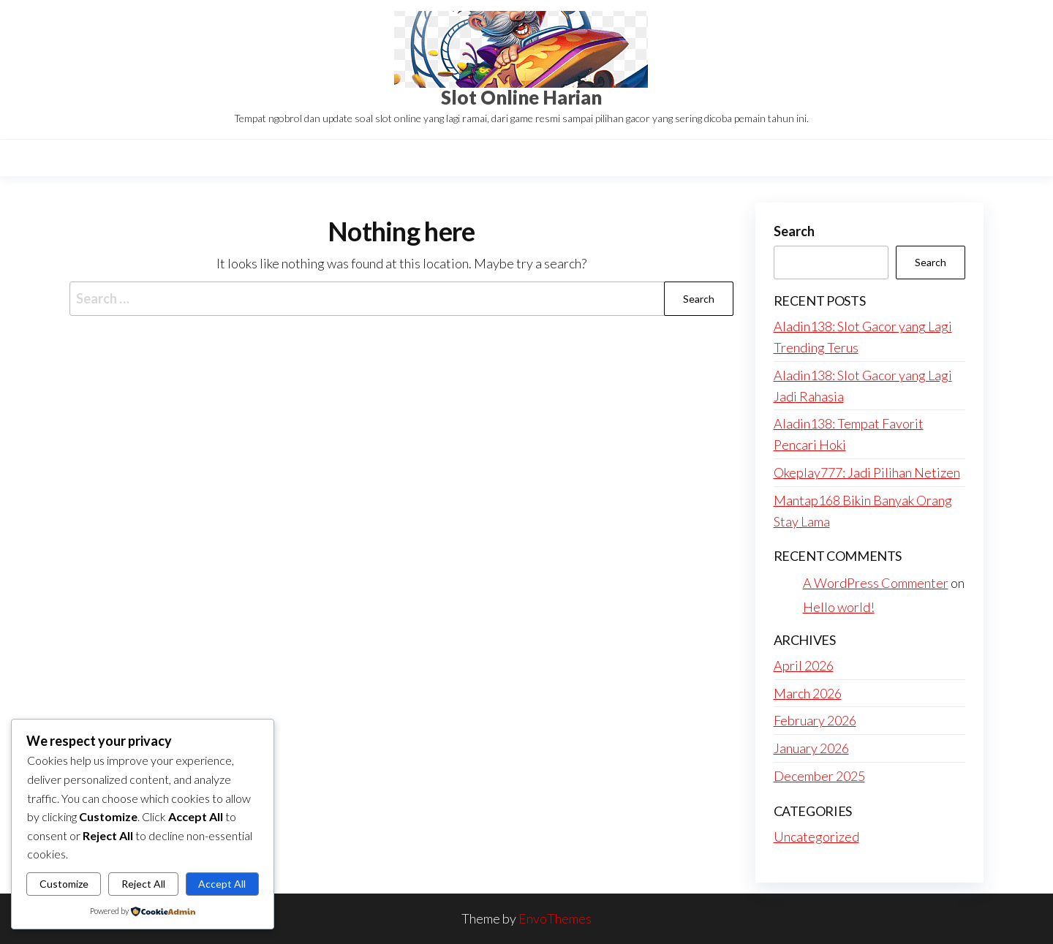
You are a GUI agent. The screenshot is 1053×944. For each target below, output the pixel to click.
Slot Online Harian (521, 97)
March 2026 (808, 693)
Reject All (143, 883)
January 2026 (811, 748)
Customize (63, 883)
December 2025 (819, 776)
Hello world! (839, 607)
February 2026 (815, 720)
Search (794, 231)
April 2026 (804, 665)
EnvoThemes (555, 918)
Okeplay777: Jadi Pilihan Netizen (867, 472)
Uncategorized (816, 836)
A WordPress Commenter (875, 583)
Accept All (222, 883)
